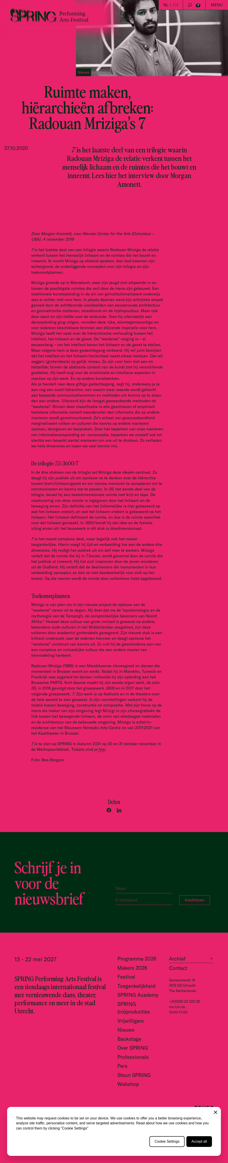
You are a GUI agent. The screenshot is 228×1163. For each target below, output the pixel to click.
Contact (178, 968)
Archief (177, 958)
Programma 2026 (136, 958)
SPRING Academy (137, 995)
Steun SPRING (134, 1075)
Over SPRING (132, 1048)
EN (175, 4)
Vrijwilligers (130, 1021)
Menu (217, 4)
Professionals (133, 1057)
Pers (122, 1066)
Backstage (129, 1039)
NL (165, 4)
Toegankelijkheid (136, 986)
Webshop (128, 1084)
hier (101, 749)
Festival (126, 977)
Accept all (199, 1141)
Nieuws (125, 1029)
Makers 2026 (132, 968)
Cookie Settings (167, 1141)
